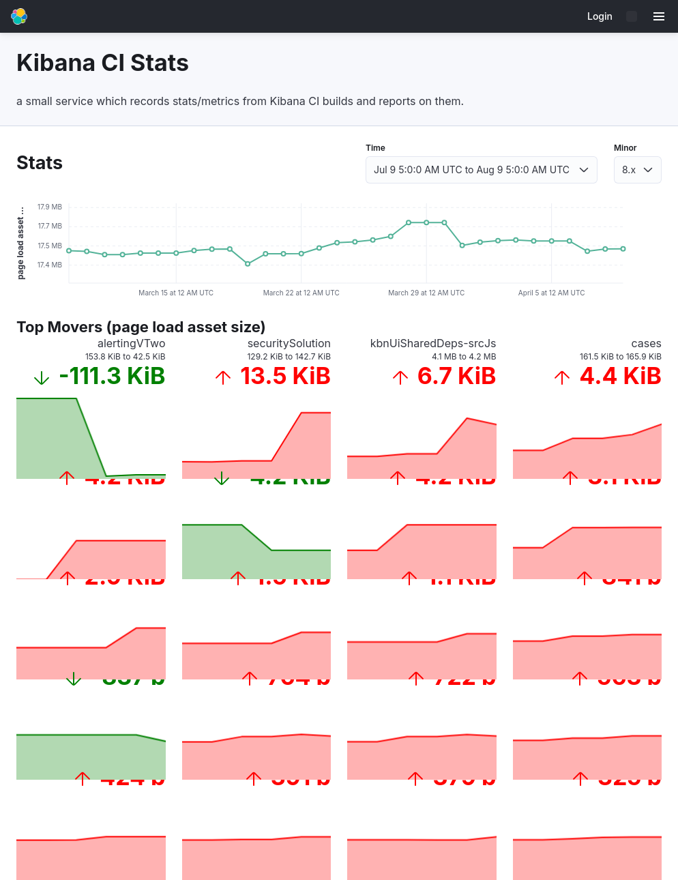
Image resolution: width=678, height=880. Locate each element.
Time (375, 148)
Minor (625, 148)
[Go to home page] (19, 16)
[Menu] (659, 16)
